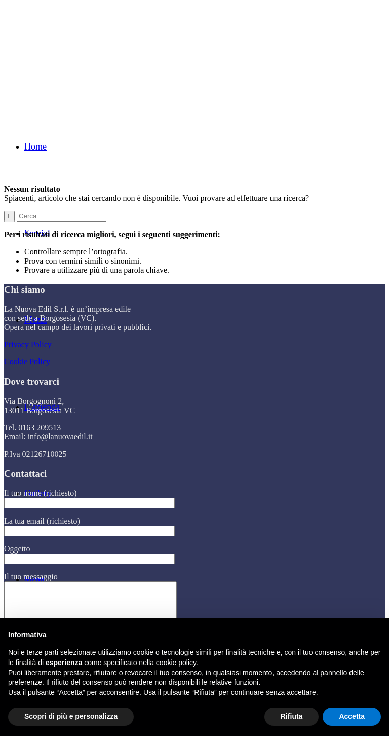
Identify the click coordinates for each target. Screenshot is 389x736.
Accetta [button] (352, 716)
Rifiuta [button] (292, 716)
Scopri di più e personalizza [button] (71, 716)
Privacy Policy (28, 344)
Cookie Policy (27, 361)
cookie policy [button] (176, 662)
